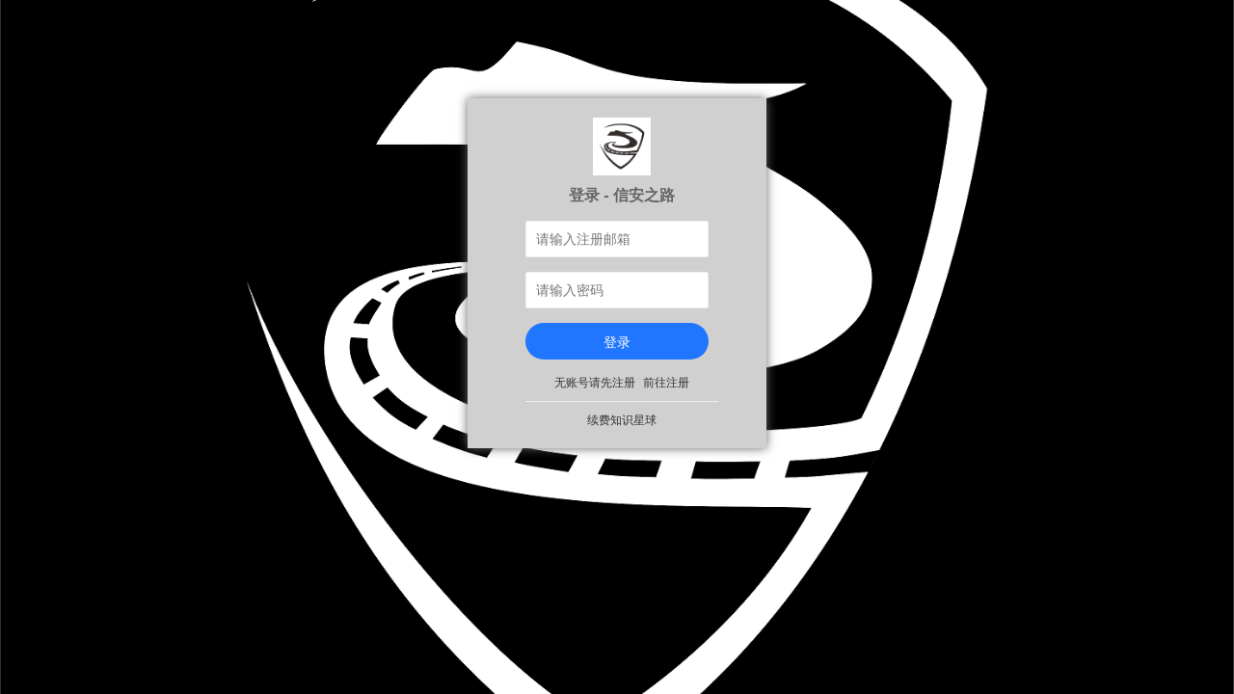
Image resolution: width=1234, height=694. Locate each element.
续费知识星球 (622, 420)
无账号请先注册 (594, 382)
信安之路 (644, 194)
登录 (617, 342)
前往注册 (666, 382)
